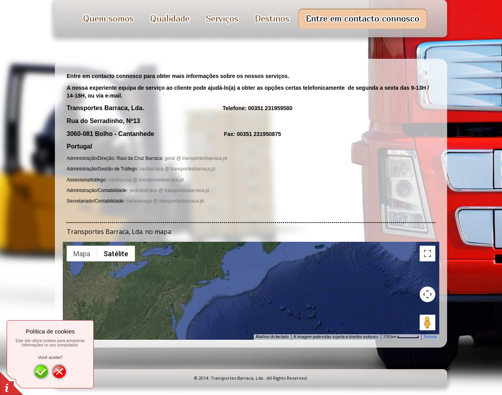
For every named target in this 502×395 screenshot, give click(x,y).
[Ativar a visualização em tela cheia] (427, 253)
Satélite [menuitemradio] (116, 254)
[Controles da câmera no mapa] (427, 294)
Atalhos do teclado (272, 337)
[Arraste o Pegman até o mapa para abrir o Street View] (427, 322)
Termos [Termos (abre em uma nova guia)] (430, 337)
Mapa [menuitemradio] (81, 254)
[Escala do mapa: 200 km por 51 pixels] (401, 337)
